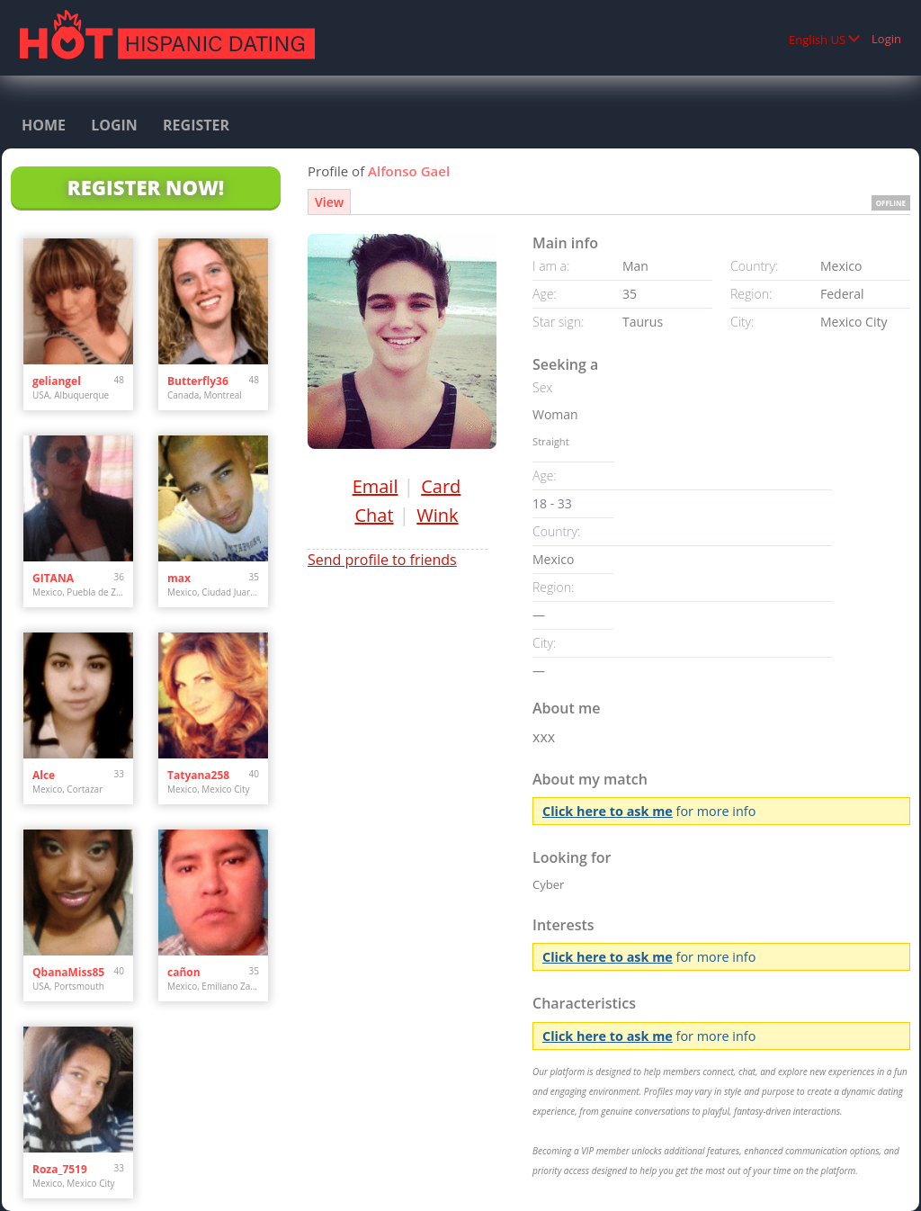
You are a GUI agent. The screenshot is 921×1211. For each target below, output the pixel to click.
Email (375, 486)
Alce (43, 775)
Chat (373, 515)
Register (196, 125)
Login (886, 39)
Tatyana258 (198, 775)
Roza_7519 (59, 1169)
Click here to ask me (607, 811)
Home (44, 125)
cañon (184, 972)
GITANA (53, 578)
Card (440, 486)
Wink (437, 515)
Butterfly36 (197, 381)
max (179, 578)
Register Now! (145, 187)
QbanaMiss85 (68, 972)
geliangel (56, 381)
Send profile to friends (382, 560)
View (329, 202)
